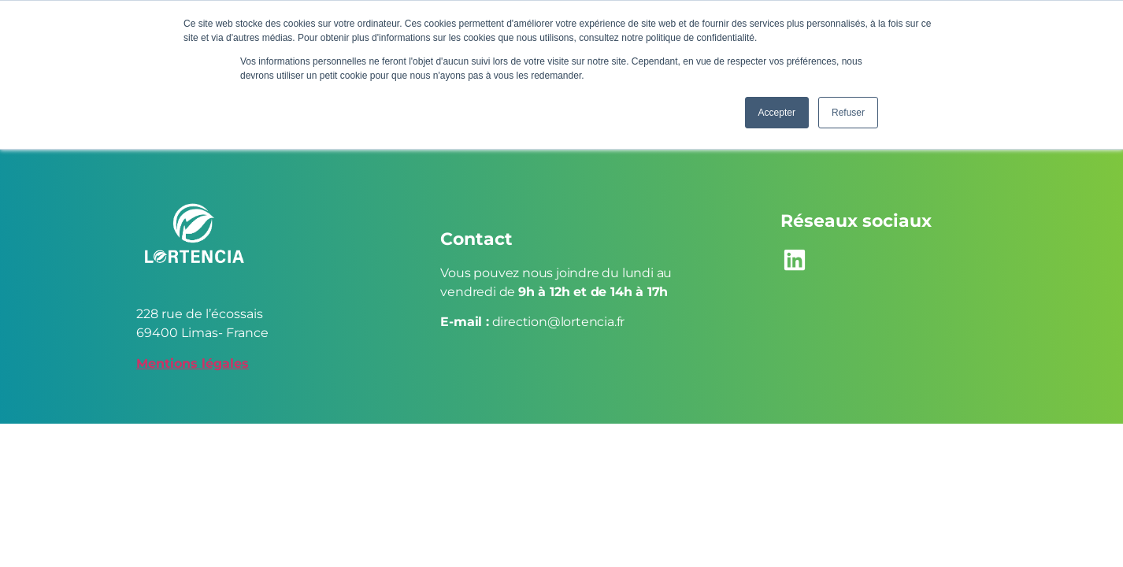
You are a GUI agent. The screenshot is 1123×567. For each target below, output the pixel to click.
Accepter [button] (776, 112)
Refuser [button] (848, 112)
